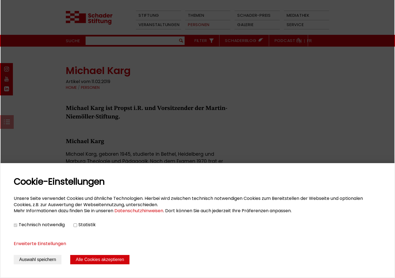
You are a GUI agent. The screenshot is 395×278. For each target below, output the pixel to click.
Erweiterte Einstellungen (40, 243)
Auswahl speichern (37, 259)
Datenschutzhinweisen (138, 211)
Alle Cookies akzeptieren (100, 259)
